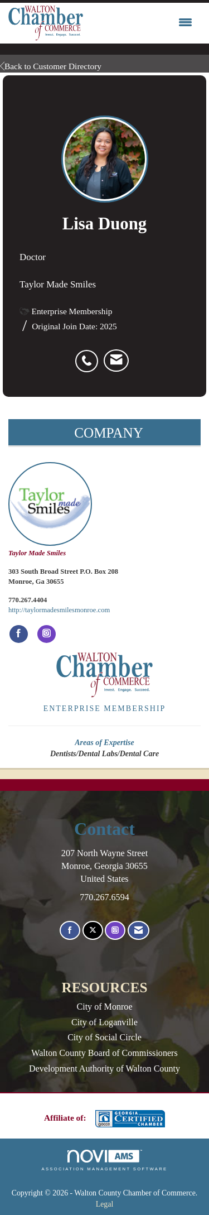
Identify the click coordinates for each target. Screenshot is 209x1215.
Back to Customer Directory (50, 66)
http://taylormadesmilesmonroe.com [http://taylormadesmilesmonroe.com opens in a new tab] (59, 610)
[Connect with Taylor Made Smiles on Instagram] (46, 634)
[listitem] (89, 355)
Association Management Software (104, 1160)
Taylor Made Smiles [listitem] (50, 509)
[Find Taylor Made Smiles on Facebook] (18, 634)
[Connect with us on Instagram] (115, 930)
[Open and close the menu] (140, 23)
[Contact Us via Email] (138, 930)
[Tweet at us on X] (92, 930)
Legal (105, 1204)
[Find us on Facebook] (70, 930)
